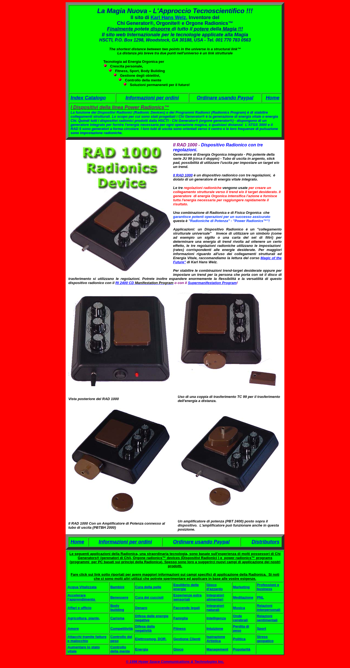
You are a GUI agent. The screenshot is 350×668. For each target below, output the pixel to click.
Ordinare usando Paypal (225, 98)
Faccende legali (186, 608)
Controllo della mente (120, 649)
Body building (117, 608)
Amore (73, 628)
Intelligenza (216, 618)
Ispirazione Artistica (215, 639)
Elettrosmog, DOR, (151, 639)
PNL (260, 597)
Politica (239, 639)
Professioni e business (268, 587)
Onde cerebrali (240, 618)
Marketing (241, 587)
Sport (261, 628)
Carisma (117, 618)
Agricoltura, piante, (84, 618)
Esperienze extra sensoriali (187, 597)
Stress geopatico (265, 639)
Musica (239, 608)
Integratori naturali (215, 608)
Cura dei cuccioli (149, 597)
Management (217, 649)
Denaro (141, 608)
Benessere (119, 597)
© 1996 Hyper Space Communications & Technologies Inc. (175, 662)
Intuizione (214, 628)
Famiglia (180, 618)
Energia (141, 649)
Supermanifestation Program (212, 283)
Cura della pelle (148, 587)
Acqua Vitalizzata (82, 587)
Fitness (179, 628)
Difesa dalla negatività (145, 628)
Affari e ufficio (79, 608)
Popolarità (241, 649)
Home (272, 98)
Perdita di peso (241, 628)
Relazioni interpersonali (268, 608)
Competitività (121, 628)
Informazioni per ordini (152, 98)
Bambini (117, 587)
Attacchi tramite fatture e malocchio (87, 639)
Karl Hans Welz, (169, 17)
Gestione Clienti (186, 639)
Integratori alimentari (215, 597)
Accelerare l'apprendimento (82, 597)
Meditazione (243, 597)
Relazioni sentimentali (267, 618)
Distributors (265, 542)
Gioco (178, 649)
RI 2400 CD (125, 283)
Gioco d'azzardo (214, 587)
